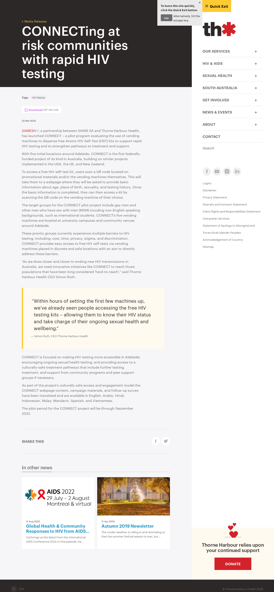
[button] (256, 51)
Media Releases (34, 21)
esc (166, 18)
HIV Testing (38, 97)
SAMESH (29, 130)
